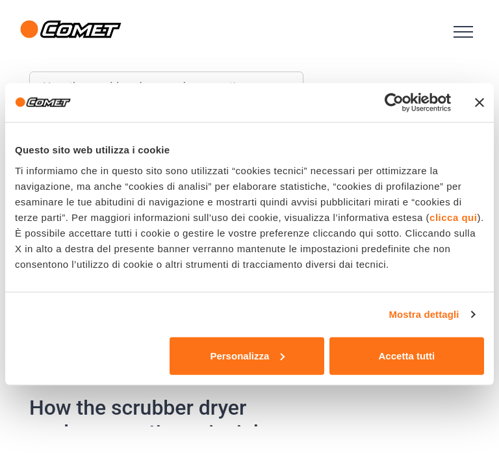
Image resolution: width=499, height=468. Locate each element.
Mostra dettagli (424, 314)
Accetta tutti (407, 355)
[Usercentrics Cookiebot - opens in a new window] (394, 102)
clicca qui (453, 216)
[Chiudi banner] (479, 102)
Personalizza (247, 355)
